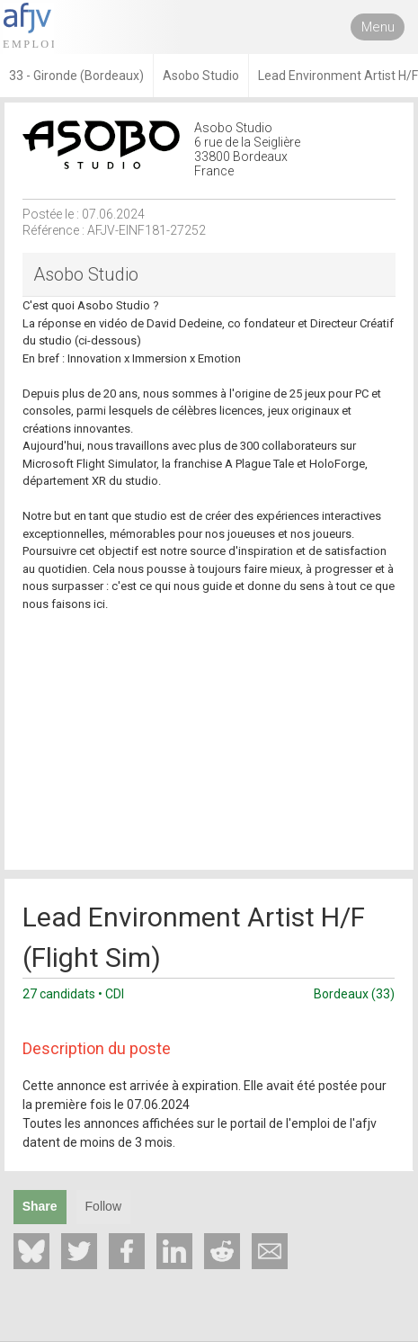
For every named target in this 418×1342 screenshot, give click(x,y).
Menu (378, 27)
